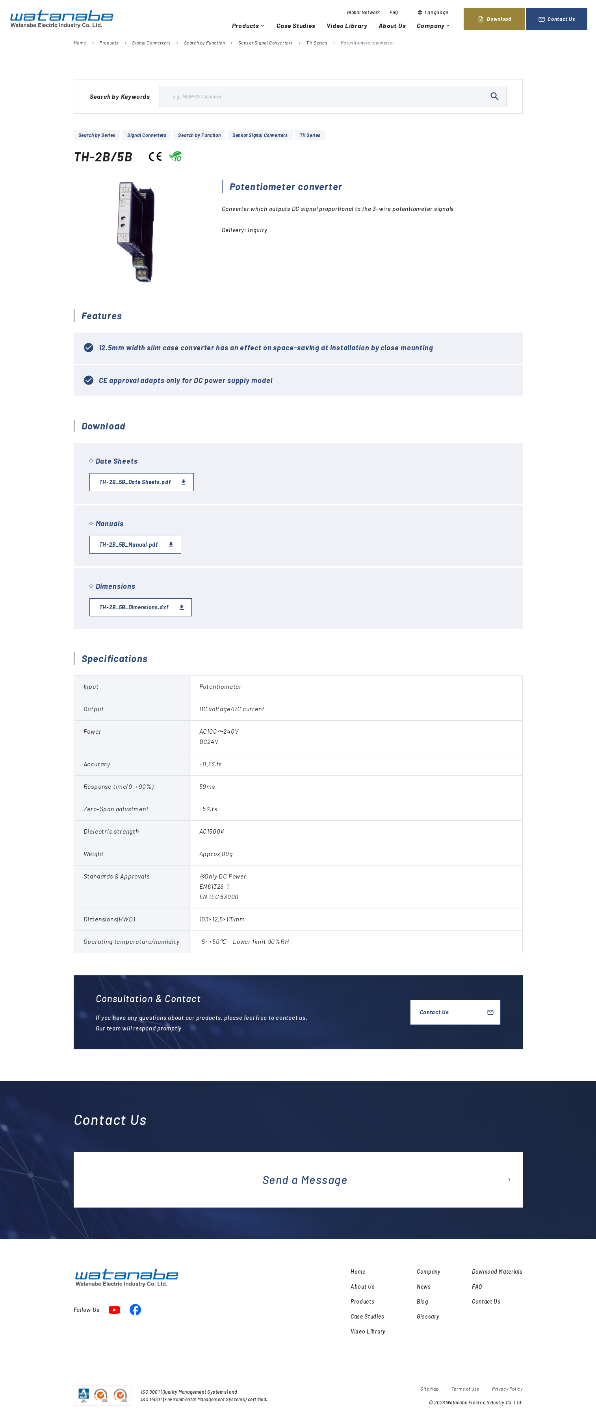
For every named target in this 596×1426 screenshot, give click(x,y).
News (424, 1286)
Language (433, 12)
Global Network (363, 12)
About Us (392, 25)
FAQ (394, 12)
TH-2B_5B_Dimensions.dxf (134, 607)
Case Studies (296, 25)
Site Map (429, 1388)
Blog (422, 1301)
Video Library (347, 25)
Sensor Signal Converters (265, 42)
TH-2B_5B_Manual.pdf (128, 544)
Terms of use (465, 1388)
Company (434, 25)
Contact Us (556, 19)
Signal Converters (151, 42)
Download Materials (497, 1271)
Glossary (428, 1316)
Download (494, 19)
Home (80, 42)
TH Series (316, 42)
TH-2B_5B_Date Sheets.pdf (135, 482)
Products (249, 25)
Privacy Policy (507, 1388)
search (494, 96)
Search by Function (204, 42)
